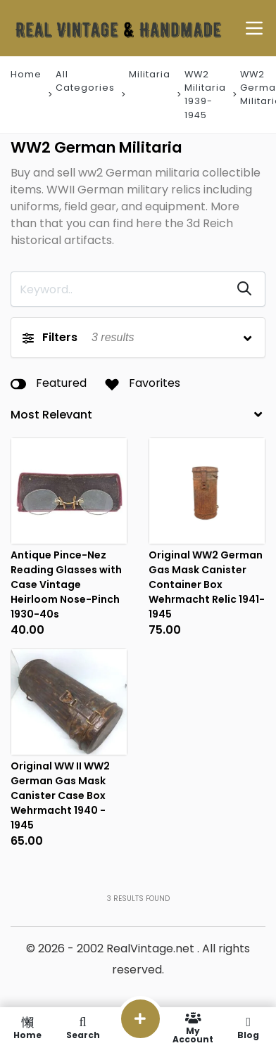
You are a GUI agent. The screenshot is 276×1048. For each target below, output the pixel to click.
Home (26, 74)
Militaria (149, 74)
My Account (192, 1027)
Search (82, 1028)
